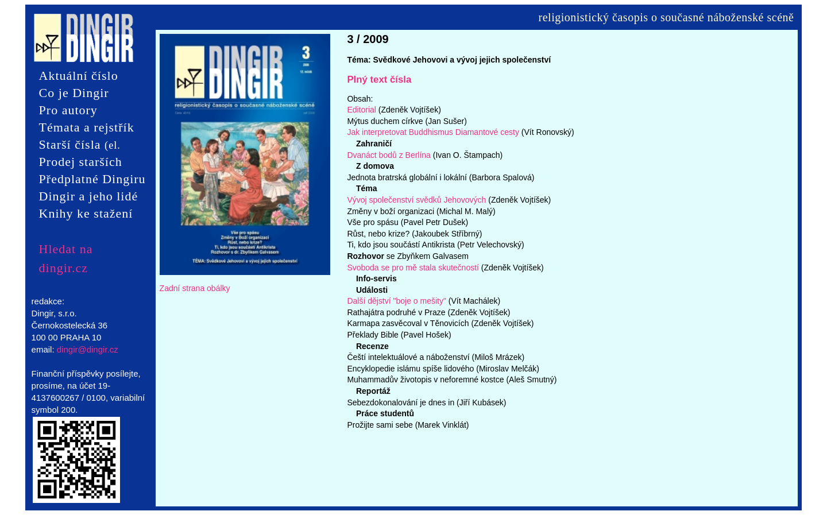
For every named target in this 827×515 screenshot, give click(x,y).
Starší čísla (80, 145)
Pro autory (68, 110)
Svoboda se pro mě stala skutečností (413, 267)
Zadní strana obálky (195, 288)
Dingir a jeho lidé (88, 196)
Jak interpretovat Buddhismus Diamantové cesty (433, 132)
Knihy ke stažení (86, 213)
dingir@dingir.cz (87, 349)
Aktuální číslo (78, 75)
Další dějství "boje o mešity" (396, 300)
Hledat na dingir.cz (66, 249)
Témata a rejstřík (86, 127)
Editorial (361, 109)
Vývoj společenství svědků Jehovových (417, 199)
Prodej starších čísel (80, 162)
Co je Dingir (74, 93)
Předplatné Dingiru (92, 179)
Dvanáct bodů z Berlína (389, 155)
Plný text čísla (379, 79)
